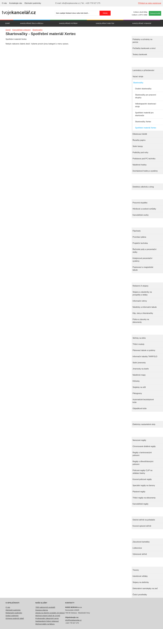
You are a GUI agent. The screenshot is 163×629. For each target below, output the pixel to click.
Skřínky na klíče (139, 338)
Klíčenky (136, 381)
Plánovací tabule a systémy (144, 350)
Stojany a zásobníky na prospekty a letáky (142, 293)
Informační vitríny (140, 301)
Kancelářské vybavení (141, 23)
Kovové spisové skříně (142, 526)
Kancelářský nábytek (105, 23)
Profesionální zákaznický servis (47, 618)
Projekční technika (140, 243)
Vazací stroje (138, 76)
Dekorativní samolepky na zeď (145, 588)
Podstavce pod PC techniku (144, 159)
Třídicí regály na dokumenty (144, 498)
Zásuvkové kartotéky (141, 542)
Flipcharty (137, 231)
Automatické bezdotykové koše (143, 401)
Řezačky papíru (139, 140)
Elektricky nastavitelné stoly (144, 424)
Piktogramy (137, 393)
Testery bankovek (140, 54)
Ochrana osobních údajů (15, 618)
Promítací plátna (139, 237)
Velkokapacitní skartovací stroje (145, 105)
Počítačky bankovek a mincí (144, 48)
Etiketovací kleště (140, 134)
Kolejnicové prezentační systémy (142, 259)
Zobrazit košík (155, 13)
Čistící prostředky (140, 595)
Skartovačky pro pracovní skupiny (145, 96)
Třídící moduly (138, 344)
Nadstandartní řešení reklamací (47, 621)
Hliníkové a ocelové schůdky (144, 209)
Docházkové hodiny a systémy (145, 171)
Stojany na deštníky (141, 582)
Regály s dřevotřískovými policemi (143, 462)
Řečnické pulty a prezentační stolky (144, 250)
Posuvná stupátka (140, 203)
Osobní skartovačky (143, 89)
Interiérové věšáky (140, 576)
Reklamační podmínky (14, 613)
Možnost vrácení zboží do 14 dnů (47, 616)
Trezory (136, 570)
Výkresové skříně (140, 554)
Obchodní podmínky (32, 3)
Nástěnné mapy (139, 375)
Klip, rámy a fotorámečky (143, 313)
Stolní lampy (138, 146)
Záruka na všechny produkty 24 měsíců (50, 613)
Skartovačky (138, 83)
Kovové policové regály (142, 479)
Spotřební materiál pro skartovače (144, 114)
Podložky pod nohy (140, 152)
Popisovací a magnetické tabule (143, 268)
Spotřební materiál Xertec (145, 128)
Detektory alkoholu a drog (143, 187)
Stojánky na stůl (139, 387)
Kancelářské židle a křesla (31, 23)
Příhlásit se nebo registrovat (149, 3)
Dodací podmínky (12, 616)
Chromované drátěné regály (144, 446)
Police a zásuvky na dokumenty (141, 320)
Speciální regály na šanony (144, 485)
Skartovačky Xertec (143, 122)
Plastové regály (139, 492)
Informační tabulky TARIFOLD (145, 356)
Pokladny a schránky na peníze (142, 40)
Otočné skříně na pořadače (144, 520)
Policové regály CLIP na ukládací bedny (142, 471)
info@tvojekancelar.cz (73, 620)
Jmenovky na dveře (141, 369)
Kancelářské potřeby (68, 23)
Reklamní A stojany (140, 286)
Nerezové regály (139, 440)
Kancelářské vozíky (141, 215)
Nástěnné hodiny (140, 165)
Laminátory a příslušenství (143, 70)
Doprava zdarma (41, 610)
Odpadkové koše (140, 408)
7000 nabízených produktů (45, 607)
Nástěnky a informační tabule (145, 307)
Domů (7, 23)
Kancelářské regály (140, 504)
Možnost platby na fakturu (45, 624)
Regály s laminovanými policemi (142, 454)
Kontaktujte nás (15, 3)
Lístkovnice (137, 548)
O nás (4, 3)
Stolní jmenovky (139, 363)
